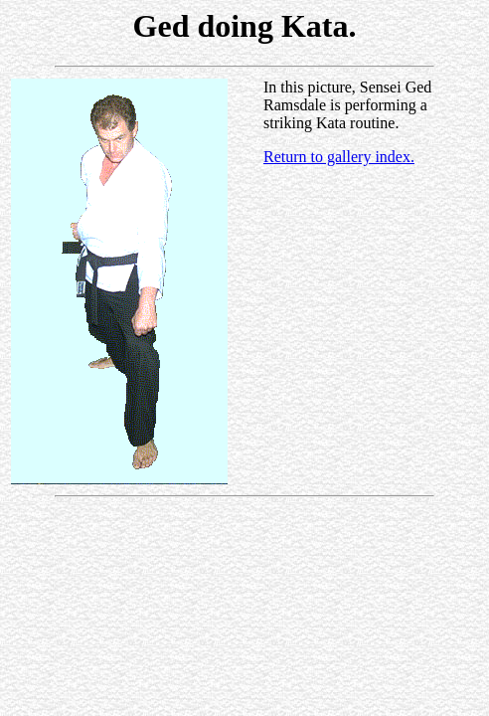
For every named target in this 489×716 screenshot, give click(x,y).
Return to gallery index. (338, 156)
